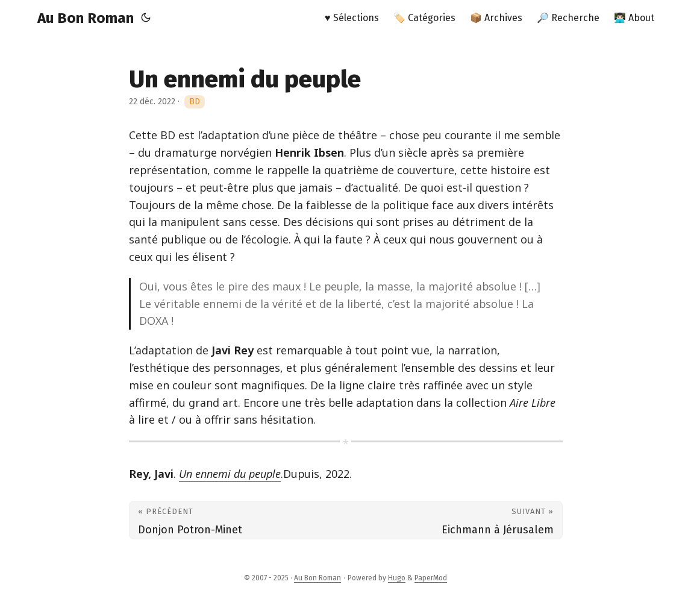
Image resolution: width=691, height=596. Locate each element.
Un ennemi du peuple (230, 473)
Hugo (396, 578)
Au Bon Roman (85, 18)
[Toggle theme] (146, 18)
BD (194, 101)
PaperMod (430, 578)
